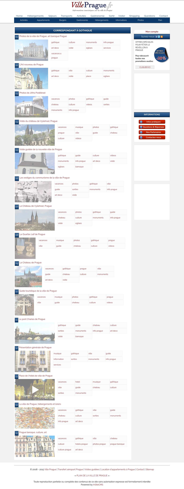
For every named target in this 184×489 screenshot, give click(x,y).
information (59, 359)
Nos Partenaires (153, 132)
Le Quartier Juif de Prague (32, 234)
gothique (55, 42)
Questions (149, 15)
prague (61, 133)
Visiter (121, 15)
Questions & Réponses (153, 127)
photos (72, 99)
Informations (121, 20)
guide (106, 99)
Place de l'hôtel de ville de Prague (35, 375)
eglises (89, 48)
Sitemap (150, 469)
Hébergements (35, 15)
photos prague (99, 444)
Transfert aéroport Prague (70, 469)
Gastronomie (98, 15)
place (88, 76)
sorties (106, 104)
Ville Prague (50, 469)
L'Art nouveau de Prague (31, 64)
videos (89, 104)
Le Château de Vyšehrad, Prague (35, 206)
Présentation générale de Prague (35, 347)
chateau (55, 104)
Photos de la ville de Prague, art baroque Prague (43, 36)
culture (72, 42)
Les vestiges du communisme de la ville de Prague (44, 177)
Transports (66, 15)
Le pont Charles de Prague (32, 319)
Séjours (52, 15)
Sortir (112, 15)
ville (70, 70)
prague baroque (117, 444)
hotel (77, 382)
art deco (55, 48)
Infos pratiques (153, 122)
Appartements (43, 20)
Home (19, 15)
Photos (141, 20)
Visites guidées (92, 469)
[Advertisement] (152, 90)
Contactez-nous (153, 137)
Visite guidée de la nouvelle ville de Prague (41, 149)
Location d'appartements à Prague (118, 469)
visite (71, 48)
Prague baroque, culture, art (33, 432)
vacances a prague (56, 55)
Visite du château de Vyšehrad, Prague (39, 121)
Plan (160, 20)
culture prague (64, 449)
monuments (91, 42)
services (107, 48)
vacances (55, 99)
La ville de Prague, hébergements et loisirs (40, 404)
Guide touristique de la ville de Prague (38, 291)
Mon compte (152, 31)
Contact (163, 15)
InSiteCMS (98, 484)
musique (79, 127)
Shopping (134, 15)
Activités (81, 15)
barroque (79, 166)
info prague (109, 42)
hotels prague (81, 444)
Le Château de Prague (31, 262)
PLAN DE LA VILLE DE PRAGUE (92, 475)
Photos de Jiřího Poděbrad (32, 93)
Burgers (62, 20)
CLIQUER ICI (144, 67)
